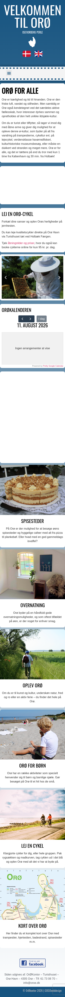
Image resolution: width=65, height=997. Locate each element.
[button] (9, 73)
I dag (41, 318)
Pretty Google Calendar (53, 366)
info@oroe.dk (31, 982)
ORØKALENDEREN (16, 309)
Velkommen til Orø (32, 15)
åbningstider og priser (21, 243)
